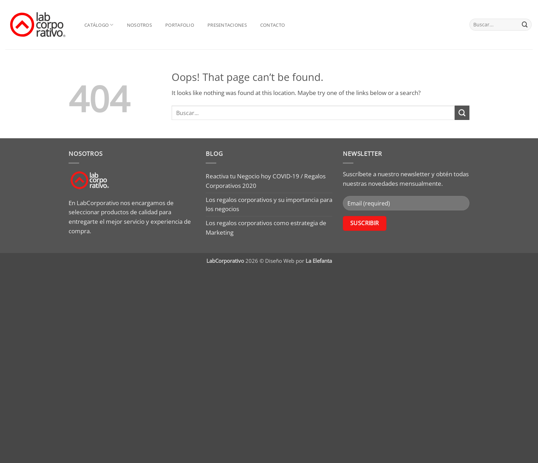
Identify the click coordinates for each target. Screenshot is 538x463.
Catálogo (99, 24)
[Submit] (525, 24)
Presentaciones (227, 25)
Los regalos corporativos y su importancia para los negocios (269, 204)
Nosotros (139, 25)
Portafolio (179, 25)
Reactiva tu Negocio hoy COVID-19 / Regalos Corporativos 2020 (266, 181)
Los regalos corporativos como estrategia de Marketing (266, 227)
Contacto (272, 25)
